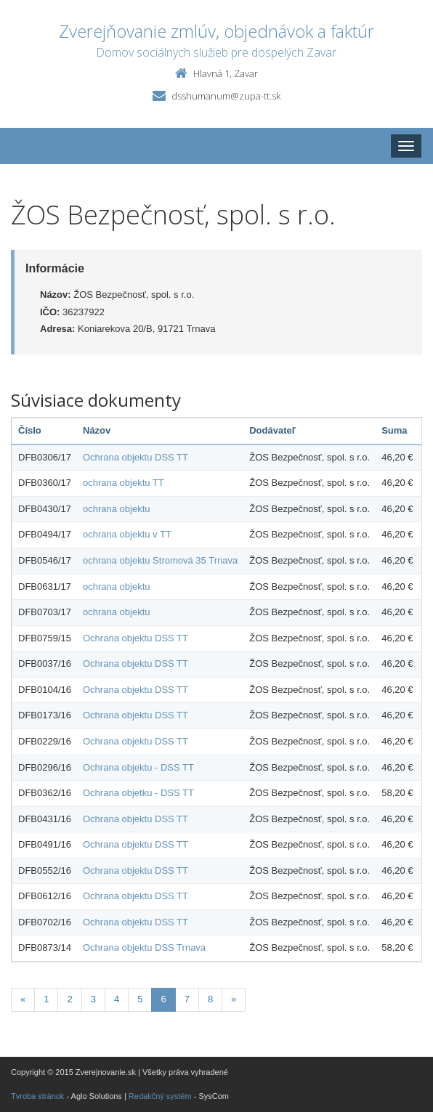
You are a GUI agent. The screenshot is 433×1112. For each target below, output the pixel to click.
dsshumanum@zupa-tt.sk (225, 95)
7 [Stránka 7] (187, 999)
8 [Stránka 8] (210, 999)
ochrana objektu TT (123, 482)
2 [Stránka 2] (69, 999)
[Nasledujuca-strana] (234, 1000)
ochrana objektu (116, 508)
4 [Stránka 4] (116, 999)
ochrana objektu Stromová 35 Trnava (160, 560)
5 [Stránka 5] (139, 999)
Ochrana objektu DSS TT (135, 457)
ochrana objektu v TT (127, 534)
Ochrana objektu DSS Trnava (144, 947)
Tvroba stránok (37, 1096)
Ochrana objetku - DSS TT (138, 792)
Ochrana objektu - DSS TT (138, 767)
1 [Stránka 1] (46, 999)
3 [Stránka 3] (93, 999)
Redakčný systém (160, 1096)
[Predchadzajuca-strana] (23, 1000)
